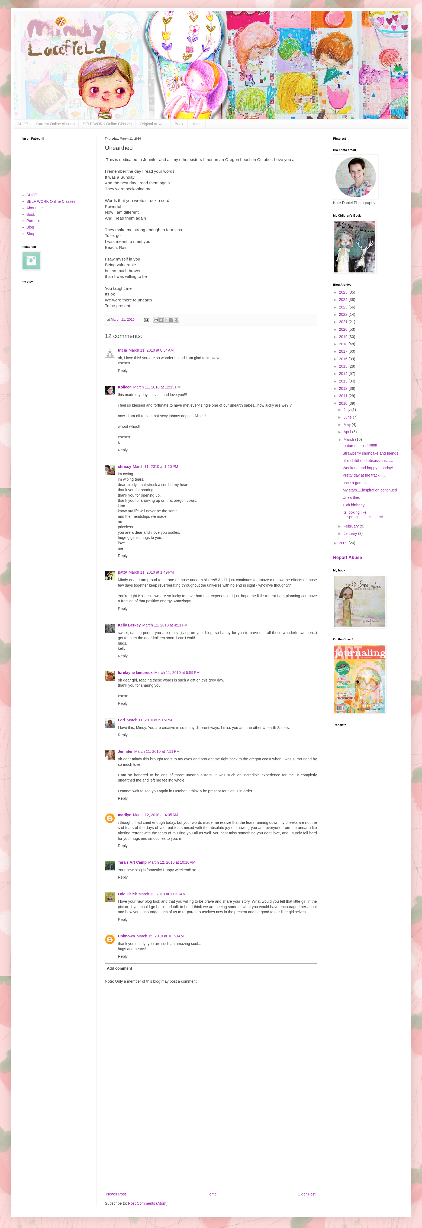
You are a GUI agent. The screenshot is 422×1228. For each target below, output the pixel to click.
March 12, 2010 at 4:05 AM (155, 815)
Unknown (126, 936)
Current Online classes (55, 124)
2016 (344, 359)
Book (179, 124)
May (347, 424)
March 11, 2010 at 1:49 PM (151, 572)
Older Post (306, 1194)
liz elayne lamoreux (135, 672)
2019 (344, 337)
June (348, 417)
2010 (344, 403)
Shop (31, 234)
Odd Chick (127, 894)
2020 (344, 329)
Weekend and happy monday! (368, 468)
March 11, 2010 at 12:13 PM (157, 387)
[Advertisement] (211, 1146)
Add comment (119, 968)
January (350, 533)
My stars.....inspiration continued (370, 490)
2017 (344, 351)
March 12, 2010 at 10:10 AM (171, 862)
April (347, 432)
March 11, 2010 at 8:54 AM (150, 350)
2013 (344, 381)
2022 (344, 314)
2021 (344, 322)
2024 (344, 299)
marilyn (124, 815)
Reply (123, 370)
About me (35, 208)
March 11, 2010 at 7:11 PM (156, 751)
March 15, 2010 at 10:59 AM (160, 936)
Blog (30, 227)
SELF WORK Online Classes (107, 124)
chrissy (124, 466)
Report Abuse (347, 557)
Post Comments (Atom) (147, 1203)
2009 (344, 543)
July (347, 409)
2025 (344, 292)
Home (197, 124)
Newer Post (116, 1194)
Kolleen (125, 387)
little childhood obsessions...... (368, 460)
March (349, 439)
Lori (121, 720)
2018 (344, 344)
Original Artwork (153, 124)
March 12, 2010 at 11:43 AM (162, 894)
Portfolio (33, 220)
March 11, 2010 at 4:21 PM (165, 625)
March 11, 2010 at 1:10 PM (155, 466)
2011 (344, 396)
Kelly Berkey (129, 625)
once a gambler (356, 483)
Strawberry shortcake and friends (370, 453)
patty (122, 572)
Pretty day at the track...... (364, 475)
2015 (344, 366)
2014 (344, 373)
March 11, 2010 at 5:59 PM (176, 672)
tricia (122, 350)
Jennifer (125, 751)
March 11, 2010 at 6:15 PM (149, 720)
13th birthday (354, 505)
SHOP (22, 124)
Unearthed (351, 497)
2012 (344, 388)
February (351, 526)
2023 (344, 307)
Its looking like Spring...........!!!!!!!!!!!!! (363, 514)
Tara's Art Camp (132, 862)
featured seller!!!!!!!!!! (360, 445)
